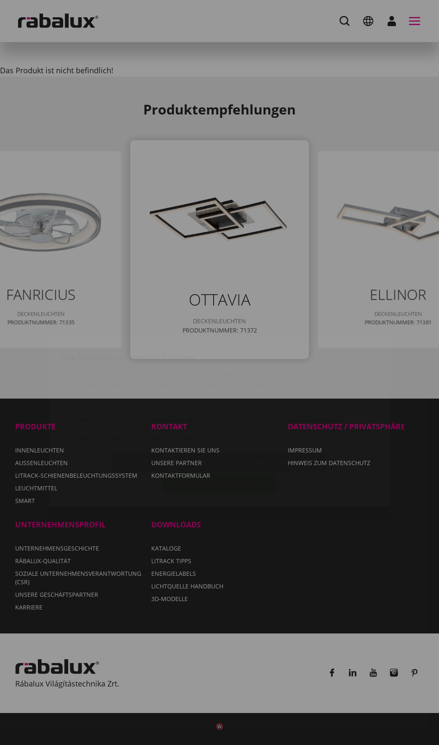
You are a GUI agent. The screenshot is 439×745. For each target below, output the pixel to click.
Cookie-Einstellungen (164, 412)
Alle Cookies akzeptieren (219, 434)
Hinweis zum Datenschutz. (207, 388)
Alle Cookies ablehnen (273, 412)
